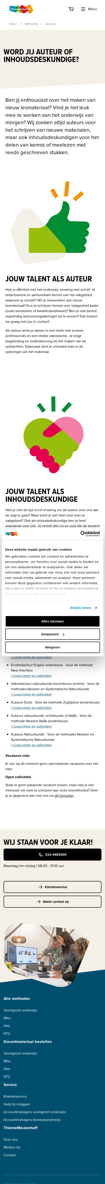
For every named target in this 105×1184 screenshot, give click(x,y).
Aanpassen (52, 634)
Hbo (7, 1025)
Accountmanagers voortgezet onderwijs (35, 1112)
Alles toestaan (52, 621)
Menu (88, 9)
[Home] (21, 9)
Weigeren (52, 647)
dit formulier (64, 795)
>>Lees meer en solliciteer (31, 657)
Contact (10, 1155)
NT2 (7, 1033)
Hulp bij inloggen (17, 1104)
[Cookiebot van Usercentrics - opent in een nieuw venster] (80, 534)
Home (13, 24)
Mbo (7, 1018)
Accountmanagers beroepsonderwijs (32, 1119)
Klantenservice (52, 887)
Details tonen (80, 608)
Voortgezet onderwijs (20, 1010)
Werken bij (31, 24)
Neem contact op (52, 901)
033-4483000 (52, 854)
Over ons (11, 1139)
